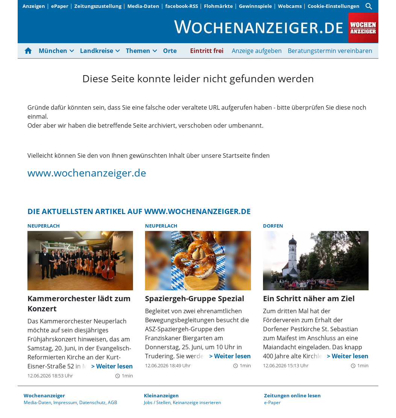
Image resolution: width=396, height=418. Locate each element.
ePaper (59, 6)
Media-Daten (143, 6)
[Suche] (368, 6)
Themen (138, 51)
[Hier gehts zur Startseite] (30, 50)
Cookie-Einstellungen (334, 6)
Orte (170, 51)
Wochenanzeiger (44, 395)
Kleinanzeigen (161, 395)
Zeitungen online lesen (292, 395)
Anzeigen (34, 6)
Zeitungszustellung (97, 6)
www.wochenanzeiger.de (86, 173)
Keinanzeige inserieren (197, 402)
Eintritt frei (207, 51)
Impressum (65, 402)
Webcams (290, 6)
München (53, 51)
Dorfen (273, 225)
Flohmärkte (218, 6)
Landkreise (96, 51)
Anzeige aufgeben (257, 51)
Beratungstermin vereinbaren (330, 51)
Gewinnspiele (255, 6)
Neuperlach (43, 225)
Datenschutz (92, 402)
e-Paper (272, 402)
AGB (112, 402)
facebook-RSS (181, 6)
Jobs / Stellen (157, 402)
